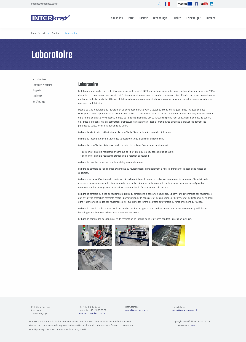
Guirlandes (37, 95)
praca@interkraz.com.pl (137, 310)
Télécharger (193, 18)
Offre (131, 18)
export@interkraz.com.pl (184, 310)
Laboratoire (41, 79)
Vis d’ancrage (39, 101)
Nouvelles (117, 18)
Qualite (177, 18)
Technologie (160, 18)
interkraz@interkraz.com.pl (44, 4)
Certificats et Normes (42, 85)
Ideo (192, 325)
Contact (210, 18)
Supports (37, 90)
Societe (143, 18)
